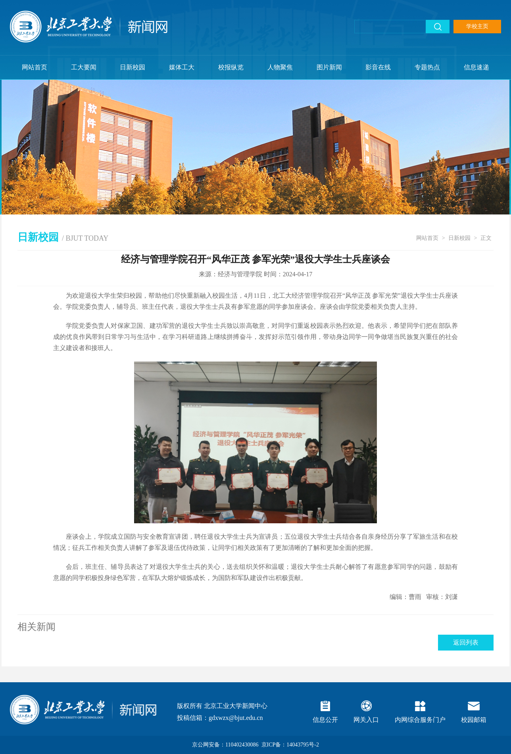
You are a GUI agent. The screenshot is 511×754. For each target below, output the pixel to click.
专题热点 (427, 67)
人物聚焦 (280, 67)
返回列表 (465, 642)
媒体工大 (181, 67)
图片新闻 (329, 67)
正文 (486, 238)
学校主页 (477, 26)
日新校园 (132, 67)
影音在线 (378, 67)
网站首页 (34, 67)
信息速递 (476, 67)
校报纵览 (231, 67)
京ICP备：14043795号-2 (290, 745)
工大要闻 (83, 67)
